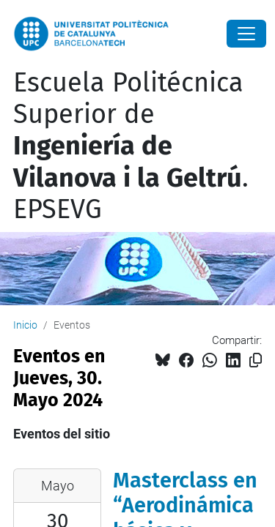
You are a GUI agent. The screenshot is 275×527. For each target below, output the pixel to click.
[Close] (246, 34)
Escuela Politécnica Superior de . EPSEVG (131, 146)
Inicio (25, 325)
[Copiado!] (255, 360)
